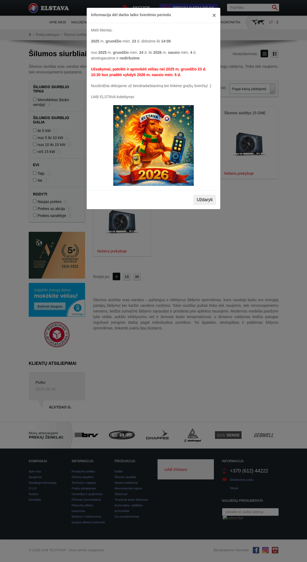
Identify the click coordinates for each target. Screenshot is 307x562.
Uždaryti (205, 199)
